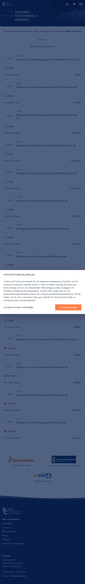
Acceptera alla (68, 307)
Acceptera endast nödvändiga (18, 307)
